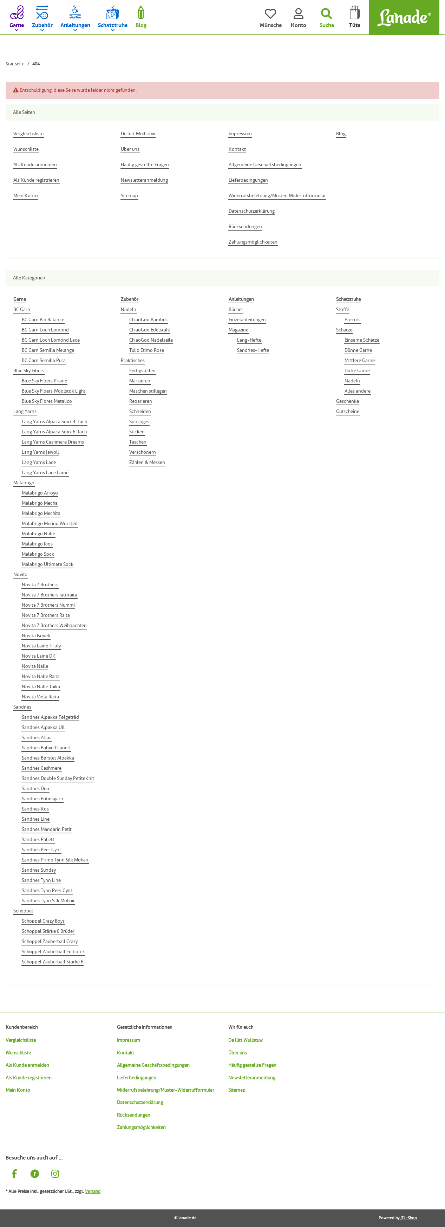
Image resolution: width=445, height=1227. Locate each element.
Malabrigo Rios (37, 544)
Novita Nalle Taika (41, 686)
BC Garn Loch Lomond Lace (51, 340)
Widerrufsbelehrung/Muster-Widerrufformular (165, 1090)
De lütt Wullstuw (245, 1040)
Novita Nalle (35, 666)
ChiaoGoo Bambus (148, 319)
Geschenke (347, 401)
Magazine (238, 330)
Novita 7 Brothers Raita (46, 615)
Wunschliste (18, 1053)
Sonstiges (139, 421)
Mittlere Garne (360, 360)
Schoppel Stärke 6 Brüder (48, 931)
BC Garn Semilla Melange (48, 350)
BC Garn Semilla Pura (44, 360)
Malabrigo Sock (38, 554)
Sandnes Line (36, 819)
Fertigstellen (142, 370)
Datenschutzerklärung (140, 1102)
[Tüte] (355, 17)
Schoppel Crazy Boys (43, 921)
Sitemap (237, 1090)
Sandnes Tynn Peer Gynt (47, 890)
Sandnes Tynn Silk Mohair (48, 900)
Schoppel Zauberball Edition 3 (53, 951)
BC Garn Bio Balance (43, 319)
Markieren (139, 381)
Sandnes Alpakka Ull (43, 727)
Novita (20, 574)
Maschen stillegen (148, 391)
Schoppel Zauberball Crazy (50, 941)
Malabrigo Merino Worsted (50, 523)
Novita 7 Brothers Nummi (48, 605)
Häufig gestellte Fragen (252, 1065)
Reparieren (140, 401)
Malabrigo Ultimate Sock (47, 564)
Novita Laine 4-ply (41, 646)
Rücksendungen (133, 1115)
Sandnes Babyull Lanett (46, 747)
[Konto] (298, 17)
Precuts (352, 319)
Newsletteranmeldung (251, 1078)
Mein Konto (18, 1090)
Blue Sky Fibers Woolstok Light (53, 391)
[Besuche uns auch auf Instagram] (55, 1174)
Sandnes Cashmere (41, 768)
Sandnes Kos (35, 809)
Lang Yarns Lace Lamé (45, 472)
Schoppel (23, 911)
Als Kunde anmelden (27, 1065)
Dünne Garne (358, 350)
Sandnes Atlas (36, 737)
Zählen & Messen (147, 462)
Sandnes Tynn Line (41, 880)
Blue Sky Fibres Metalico (47, 401)
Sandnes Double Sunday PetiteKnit (58, 778)
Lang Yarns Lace (39, 462)
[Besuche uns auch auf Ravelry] (35, 1174)
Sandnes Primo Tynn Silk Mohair (55, 860)
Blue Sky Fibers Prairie (44, 381)
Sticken (137, 432)
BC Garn (21, 309)
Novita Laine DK (38, 656)
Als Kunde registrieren (29, 1078)
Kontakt (125, 1053)
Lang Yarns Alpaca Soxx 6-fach (54, 432)
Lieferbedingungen (136, 1078)
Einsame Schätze (362, 340)
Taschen (137, 442)
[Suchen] (326, 17)
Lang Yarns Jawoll (40, 452)
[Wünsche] (270, 17)
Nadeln (128, 309)
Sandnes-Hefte (253, 350)
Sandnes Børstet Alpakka (48, 758)
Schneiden (140, 411)
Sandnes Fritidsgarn (42, 798)
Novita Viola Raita (40, 697)
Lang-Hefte (249, 340)
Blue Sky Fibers (28, 370)
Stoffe (342, 309)
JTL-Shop (408, 1218)
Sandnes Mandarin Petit (47, 829)
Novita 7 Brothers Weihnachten (54, 625)
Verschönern (142, 452)
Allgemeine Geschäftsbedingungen (153, 1065)
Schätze (344, 330)
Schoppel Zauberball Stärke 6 (52, 962)
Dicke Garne (357, 370)
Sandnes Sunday (39, 870)
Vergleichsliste (21, 1040)
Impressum (128, 1040)
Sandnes (22, 707)
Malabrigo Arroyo (40, 493)
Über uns (237, 1053)
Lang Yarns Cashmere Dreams (53, 442)
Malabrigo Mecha (40, 503)
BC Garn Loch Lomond (45, 330)
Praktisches (133, 360)
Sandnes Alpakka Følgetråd (50, 717)
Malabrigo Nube (38, 533)
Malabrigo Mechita (41, 513)
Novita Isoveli (36, 635)
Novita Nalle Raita (41, 676)
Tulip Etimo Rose (146, 350)
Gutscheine (347, 411)
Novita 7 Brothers (40, 584)
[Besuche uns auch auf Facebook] (14, 1174)
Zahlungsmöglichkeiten (141, 1127)
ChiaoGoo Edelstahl (149, 330)
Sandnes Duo (35, 788)
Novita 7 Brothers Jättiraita (49, 595)
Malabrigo (23, 482)
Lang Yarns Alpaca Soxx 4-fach (54, 421)
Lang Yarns (25, 411)
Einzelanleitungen (247, 319)
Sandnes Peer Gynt (41, 849)
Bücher (236, 309)
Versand (92, 1191)
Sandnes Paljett (38, 839)
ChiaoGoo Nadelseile (151, 340)
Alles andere (358, 391)
